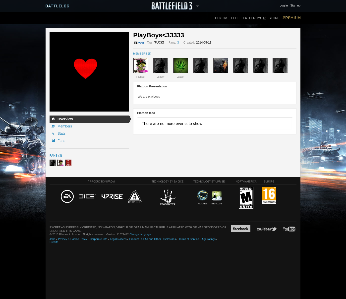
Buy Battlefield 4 (231, 18)
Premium (291, 18)
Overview (65, 119)
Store (274, 18)
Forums (257, 18)
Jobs (52, 239)
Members (65, 126)
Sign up (295, 5)
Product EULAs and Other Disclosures (152, 239)
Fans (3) (56, 155)
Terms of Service (188, 239)
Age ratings (209, 239)
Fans (61, 141)
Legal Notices (118, 239)
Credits (54, 241)
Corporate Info (98, 239)
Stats (61, 133)
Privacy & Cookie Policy (72, 239)
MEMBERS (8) (142, 53)
